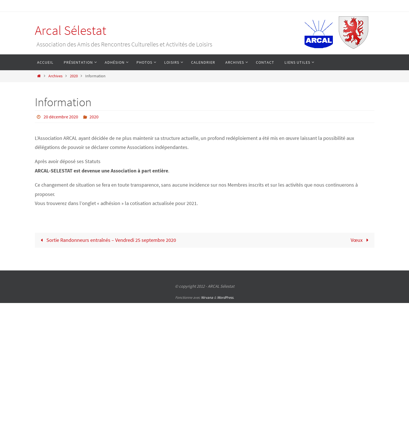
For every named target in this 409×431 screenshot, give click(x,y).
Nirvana (207, 297)
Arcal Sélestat (70, 30)
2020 (74, 75)
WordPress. (225, 297)
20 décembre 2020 (61, 117)
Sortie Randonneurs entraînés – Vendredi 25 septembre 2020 (107, 240)
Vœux (361, 240)
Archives (55, 75)
